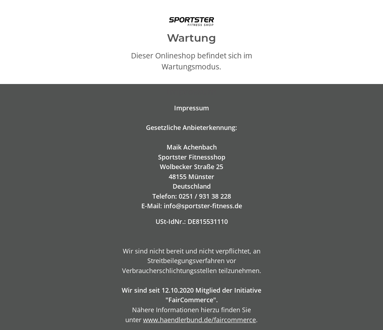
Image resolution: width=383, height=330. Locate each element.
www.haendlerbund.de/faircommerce (199, 319)
